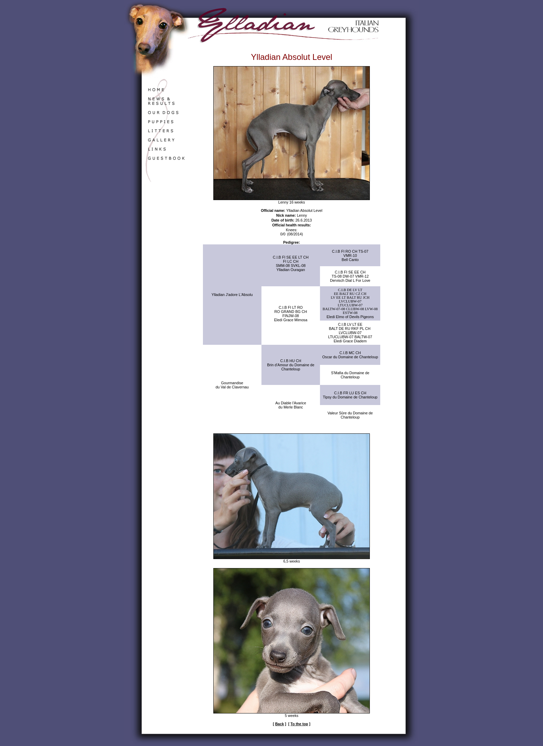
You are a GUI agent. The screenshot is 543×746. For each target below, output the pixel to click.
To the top (299, 724)
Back (279, 724)
